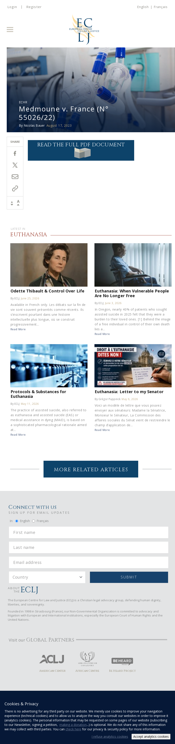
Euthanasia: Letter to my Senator (129, 391)
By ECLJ (15, 298)
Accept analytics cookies (151, 736)
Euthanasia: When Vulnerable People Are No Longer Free (132, 293)
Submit (129, 577)
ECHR (23, 102)
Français (161, 7)
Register (34, 6)
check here (73, 729)
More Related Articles (91, 469)
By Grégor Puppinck (108, 399)
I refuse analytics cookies (110, 736)
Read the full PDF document (81, 149)
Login (12, 6)
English (143, 7)
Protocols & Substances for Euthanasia (38, 394)
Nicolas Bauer (34, 125)
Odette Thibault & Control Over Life (48, 290)
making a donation (73, 725)
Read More (18, 329)
